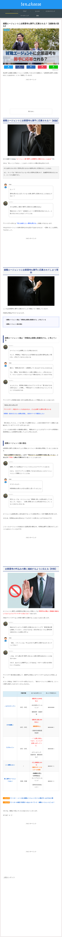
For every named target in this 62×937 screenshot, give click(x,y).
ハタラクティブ (10, 706)
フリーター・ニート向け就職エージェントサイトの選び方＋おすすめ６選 (31, 798)
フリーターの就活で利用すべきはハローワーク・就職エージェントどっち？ (32, 802)
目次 (29, 111)
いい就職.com (10, 765)
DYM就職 (10, 725)
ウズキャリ (10, 747)
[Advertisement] (31, 96)
